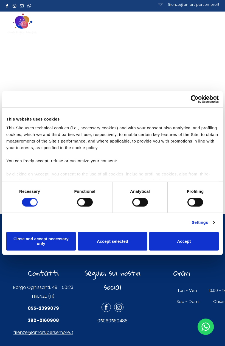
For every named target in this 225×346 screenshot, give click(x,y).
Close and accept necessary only (41, 241)
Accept (184, 241)
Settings (200, 222)
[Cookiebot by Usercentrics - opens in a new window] (195, 99)
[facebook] (7, 6)
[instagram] (14, 6)
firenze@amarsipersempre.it (193, 4)
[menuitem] (85, 25)
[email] (21, 6)
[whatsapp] (29, 6)
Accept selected (112, 241)
